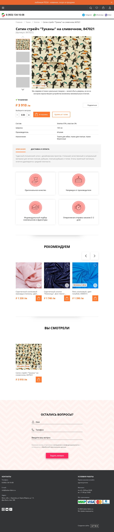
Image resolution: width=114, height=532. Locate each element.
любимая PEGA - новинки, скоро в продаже (55, 2)
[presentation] (86, 256)
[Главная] (3, 15)
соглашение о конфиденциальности (66, 445)
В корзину (43, 114)
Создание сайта (83, 526)
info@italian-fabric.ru (9, 490)
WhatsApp (99, 15)
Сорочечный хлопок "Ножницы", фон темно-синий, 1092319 (54, 293)
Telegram (88, 15)
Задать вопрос (57, 455)
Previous (23, 37)
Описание (21, 149)
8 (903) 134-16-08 (15, 14)
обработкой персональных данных (54, 447)
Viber (109, 15)
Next (23, 89)
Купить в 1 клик (61, 114)
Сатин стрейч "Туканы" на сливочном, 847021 (27, 374)
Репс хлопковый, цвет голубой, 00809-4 (81, 293)
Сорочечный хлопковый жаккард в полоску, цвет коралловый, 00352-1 (26, 293)
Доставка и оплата (40, 149)
